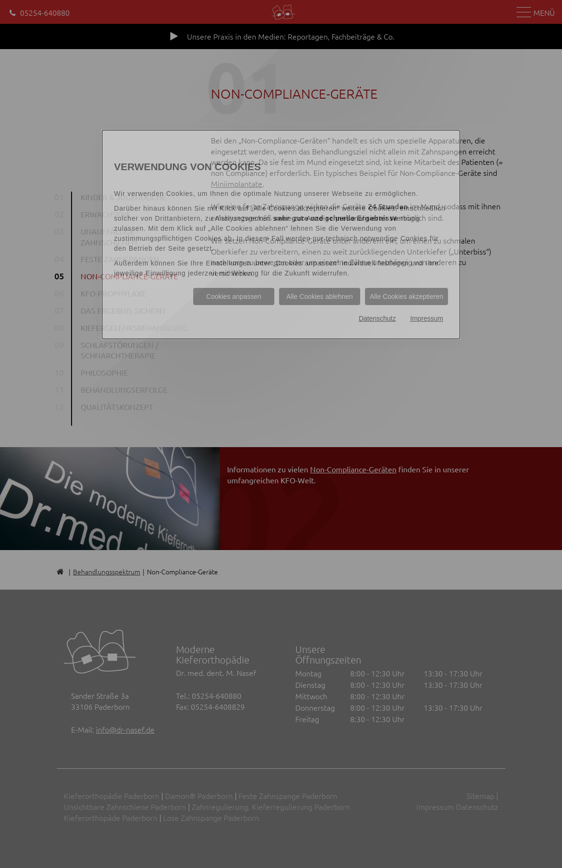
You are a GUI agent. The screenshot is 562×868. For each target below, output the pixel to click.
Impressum (426, 318)
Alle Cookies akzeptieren (406, 296)
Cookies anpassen (233, 296)
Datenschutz (377, 318)
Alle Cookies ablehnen (319, 296)
